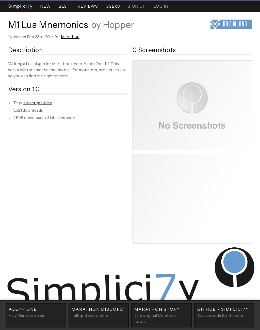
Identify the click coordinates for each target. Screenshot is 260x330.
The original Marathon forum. (161, 315)
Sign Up (137, 6)
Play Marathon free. (36, 312)
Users (113, 6)
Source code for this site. (224, 312)
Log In (160, 6)
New (45, 6)
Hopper (118, 24)
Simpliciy (20, 6)
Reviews (87, 6)
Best (64, 6)
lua (26, 102)
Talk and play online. (99, 312)
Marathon (70, 36)
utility (46, 102)
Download (235, 24)
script (35, 102)
